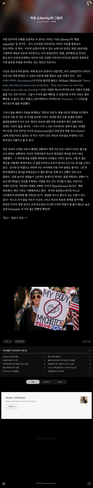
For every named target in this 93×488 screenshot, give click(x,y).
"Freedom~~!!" (69, 99)
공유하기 (46, 382)
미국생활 (53, 22)
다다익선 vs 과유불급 (11, 371)
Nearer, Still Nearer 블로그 (4, 483)
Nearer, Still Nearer (15, 397)
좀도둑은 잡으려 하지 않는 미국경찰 (61, 360)
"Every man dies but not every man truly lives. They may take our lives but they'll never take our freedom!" (46, 85)
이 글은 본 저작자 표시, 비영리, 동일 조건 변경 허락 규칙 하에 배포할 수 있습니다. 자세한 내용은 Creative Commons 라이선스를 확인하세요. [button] (86, 341)
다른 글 (60, 382)
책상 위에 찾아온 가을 (11, 367)
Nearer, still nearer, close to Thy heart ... (21, 401)
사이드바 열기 (4, 3)
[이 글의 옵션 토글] (10, 341)
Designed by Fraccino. (50, 483)
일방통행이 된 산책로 (56, 371)
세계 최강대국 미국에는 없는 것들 (15, 364)
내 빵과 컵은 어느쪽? (10, 360)
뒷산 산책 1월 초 (54, 356)
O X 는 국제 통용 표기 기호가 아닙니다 (62, 367)
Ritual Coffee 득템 (10, 356)
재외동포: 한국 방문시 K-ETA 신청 (61, 364)
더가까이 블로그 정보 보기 (89, 3)
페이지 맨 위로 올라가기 (89, 483)
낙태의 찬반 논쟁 (41, 126)
